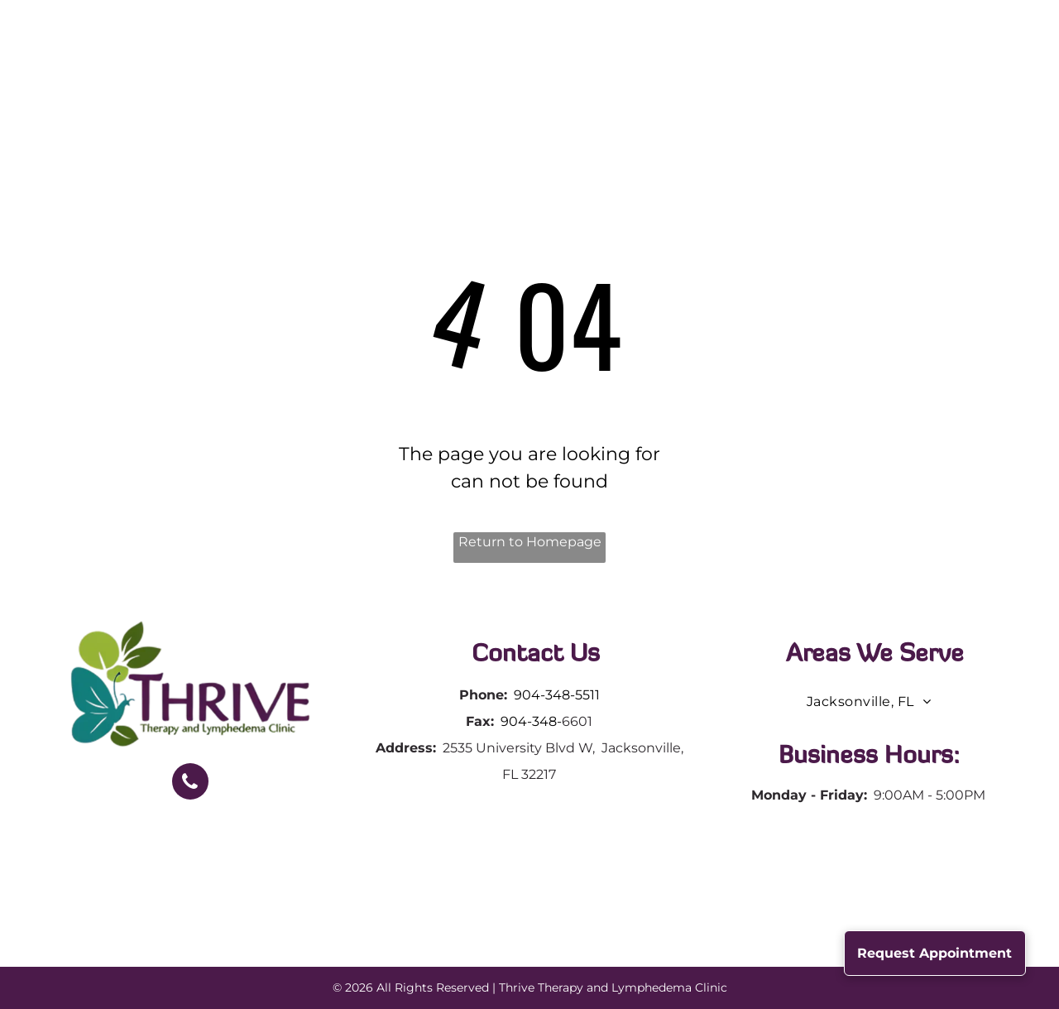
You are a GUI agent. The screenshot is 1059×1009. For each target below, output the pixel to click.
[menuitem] (336, 64)
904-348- (531, 721)
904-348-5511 (557, 695)
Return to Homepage (529, 542)
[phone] (190, 783)
